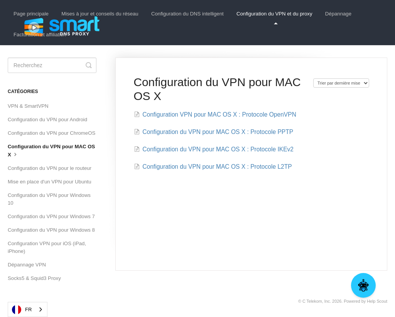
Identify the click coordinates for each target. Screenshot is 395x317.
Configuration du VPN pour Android (47, 119)
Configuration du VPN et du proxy (274, 17)
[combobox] (27, 309)
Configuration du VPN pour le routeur (49, 168)
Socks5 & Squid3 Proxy (34, 278)
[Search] (52, 65)
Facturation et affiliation (40, 34)
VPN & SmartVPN (28, 106)
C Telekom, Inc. (316, 301)
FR (22, 309)
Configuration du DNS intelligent (187, 14)
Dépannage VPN (27, 265)
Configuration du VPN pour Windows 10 (49, 199)
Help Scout (377, 301)
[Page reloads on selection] (341, 83)
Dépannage (338, 14)
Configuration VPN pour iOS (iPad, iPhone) (47, 247)
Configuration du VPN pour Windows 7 (51, 216)
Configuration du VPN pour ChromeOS (51, 133)
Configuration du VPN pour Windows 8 (51, 230)
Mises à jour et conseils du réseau (99, 14)
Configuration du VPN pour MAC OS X (51, 151)
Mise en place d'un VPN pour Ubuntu (49, 182)
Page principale (31, 14)
